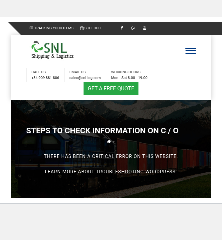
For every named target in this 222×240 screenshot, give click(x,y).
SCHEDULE (91, 28)
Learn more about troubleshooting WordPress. (111, 171)
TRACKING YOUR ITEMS (52, 28)
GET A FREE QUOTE (111, 88)
